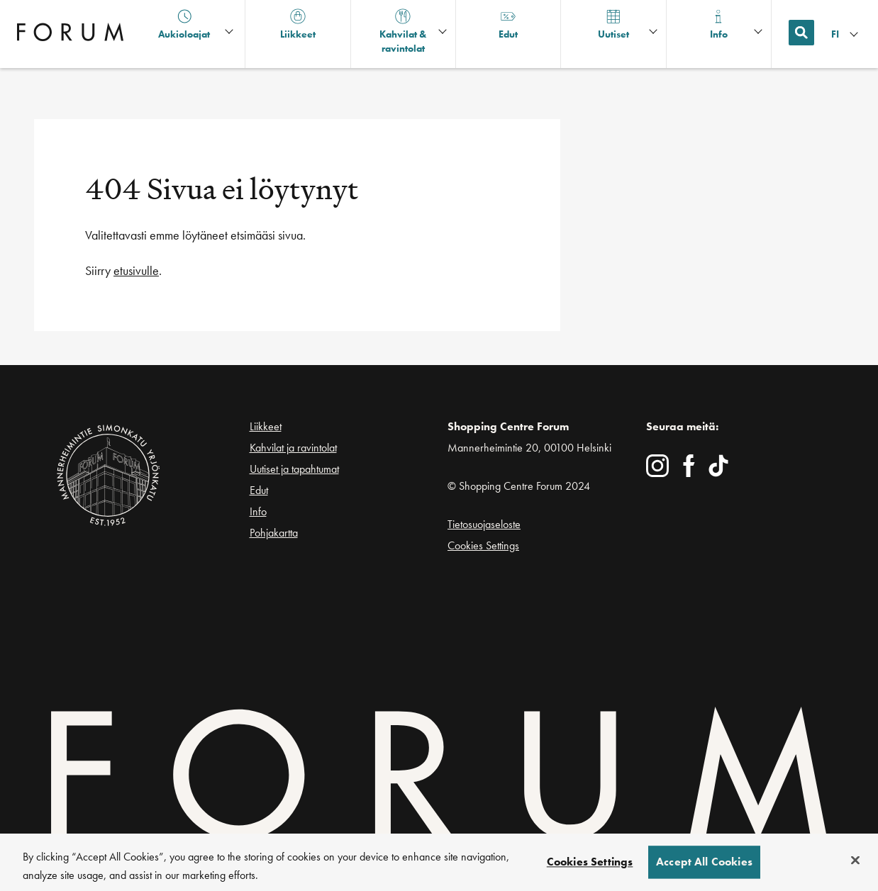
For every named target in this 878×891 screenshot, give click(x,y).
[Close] (855, 866)
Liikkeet (266, 426)
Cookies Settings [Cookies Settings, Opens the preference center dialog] (590, 868)
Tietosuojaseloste (484, 524)
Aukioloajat (184, 24)
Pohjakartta (274, 533)
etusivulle (136, 270)
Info (258, 511)
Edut (259, 490)
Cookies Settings (483, 545)
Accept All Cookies (704, 868)
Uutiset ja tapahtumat (294, 468)
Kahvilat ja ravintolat (293, 447)
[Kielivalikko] (846, 34)
